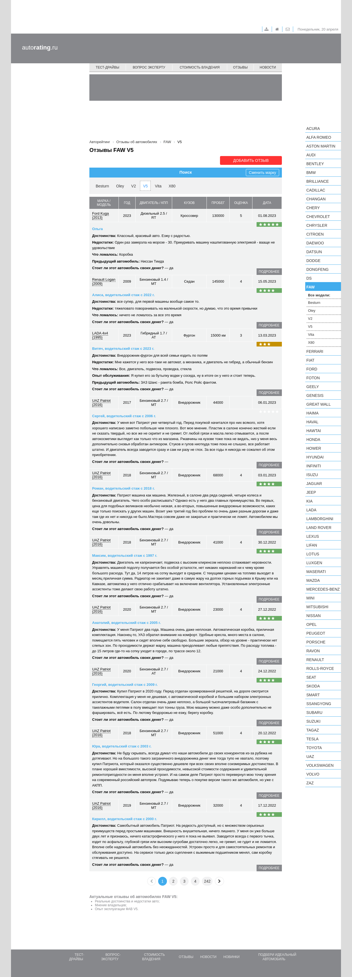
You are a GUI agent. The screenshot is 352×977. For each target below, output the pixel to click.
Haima (312, 413)
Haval (312, 422)
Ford (311, 369)
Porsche (315, 642)
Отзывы (240, 67)
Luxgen (314, 563)
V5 (145, 186)
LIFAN (311, 545)
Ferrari (314, 351)
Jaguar (314, 483)
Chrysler (316, 225)
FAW (310, 287)
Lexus (312, 536)
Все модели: (319, 295)
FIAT (310, 360)
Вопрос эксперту (149, 67)
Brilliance (317, 181)
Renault (315, 659)
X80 (172, 186)
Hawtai (313, 431)
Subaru (314, 712)
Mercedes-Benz (323, 589)
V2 (133, 186)
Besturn (102, 186)
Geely (312, 386)
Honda (313, 439)
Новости (268, 67)
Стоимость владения (199, 67)
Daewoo (315, 243)
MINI (310, 598)
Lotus (312, 554)
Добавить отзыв (251, 160)
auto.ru (40, 47)
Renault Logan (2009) (104, 281)
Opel (311, 624)
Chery (313, 208)
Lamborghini (319, 519)
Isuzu (312, 475)
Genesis (314, 395)
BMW (311, 172)
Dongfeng (317, 269)
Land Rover (318, 527)
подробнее (269, 272)
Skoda (313, 686)
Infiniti (313, 466)
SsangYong (318, 704)
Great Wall (318, 404)
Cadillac (315, 190)
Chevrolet (318, 216)
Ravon (313, 651)
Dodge (313, 260)
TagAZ (312, 730)
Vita (158, 186)
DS (309, 278)
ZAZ (310, 783)
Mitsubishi (317, 607)
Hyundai (315, 457)
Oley (120, 186)
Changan (316, 199)
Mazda (313, 580)
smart (313, 695)
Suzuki (313, 721)
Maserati (316, 571)
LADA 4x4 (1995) (100, 335)
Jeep (311, 492)
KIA (309, 501)
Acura (313, 128)
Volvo (312, 774)
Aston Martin (320, 146)
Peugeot (315, 633)
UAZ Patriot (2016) (101, 403)
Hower (313, 448)
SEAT (311, 677)
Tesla (312, 739)
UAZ (310, 756)
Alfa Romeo (318, 137)
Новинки (231, 957)
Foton (313, 378)
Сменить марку (262, 172)
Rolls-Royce (320, 668)
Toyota (314, 748)
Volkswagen (320, 765)
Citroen (315, 234)
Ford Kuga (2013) (100, 215)
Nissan (313, 615)
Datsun (314, 252)
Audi (310, 155)
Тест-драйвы (107, 67)
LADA (311, 510)
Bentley (315, 164)
